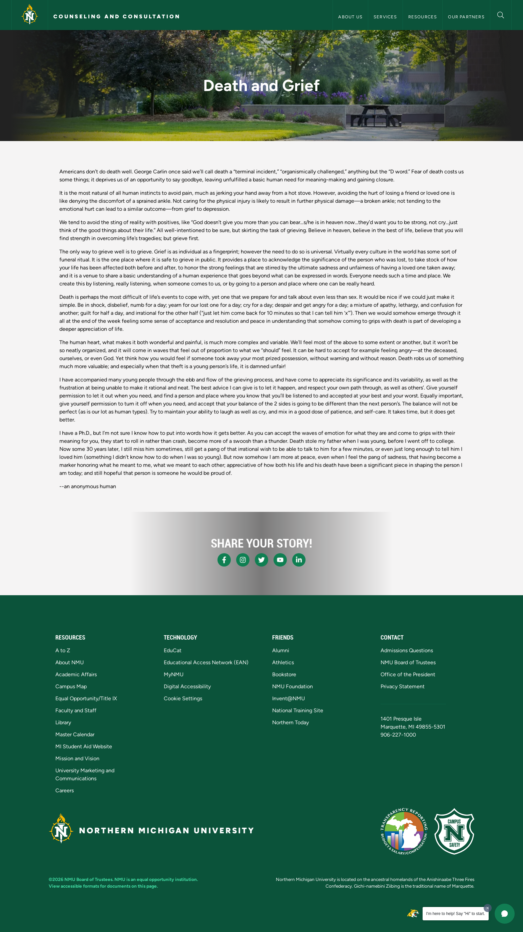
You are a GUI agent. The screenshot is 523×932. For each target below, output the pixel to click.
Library (63, 722)
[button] (500, 14)
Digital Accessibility (187, 686)
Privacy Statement (403, 686)
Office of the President (408, 674)
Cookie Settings (183, 698)
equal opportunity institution (167, 879)
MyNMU (173, 674)
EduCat (172, 650)
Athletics (283, 662)
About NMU (69, 662)
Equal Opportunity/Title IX (86, 698)
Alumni (280, 650)
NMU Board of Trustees (408, 662)
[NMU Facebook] (224, 560)
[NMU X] (261, 560)
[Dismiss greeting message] (488, 908)
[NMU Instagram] (242, 560)
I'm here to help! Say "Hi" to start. (455, 913)
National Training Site (297, 710)
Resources (422, 16)
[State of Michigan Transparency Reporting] (404, 831)
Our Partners (466, 16)
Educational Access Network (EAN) (206, 662)
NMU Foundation (292, 686)
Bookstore (284, 674)
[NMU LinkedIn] (299, 560)
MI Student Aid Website (83, 746)
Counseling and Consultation (116, 16)
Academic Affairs (76, 674)
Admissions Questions (407, 650)
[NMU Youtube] (280, 560)
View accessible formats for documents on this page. (103, 886)
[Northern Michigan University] (29, 15)
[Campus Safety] (454, 831)
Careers (64, 790)
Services (385, 16)
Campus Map (71, 686)
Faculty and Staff (75, 710)
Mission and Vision (77, 758)
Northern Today (290, 722)
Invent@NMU (288, 698)
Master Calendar (74, 734)
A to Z (62, 650)
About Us (350, 16)
